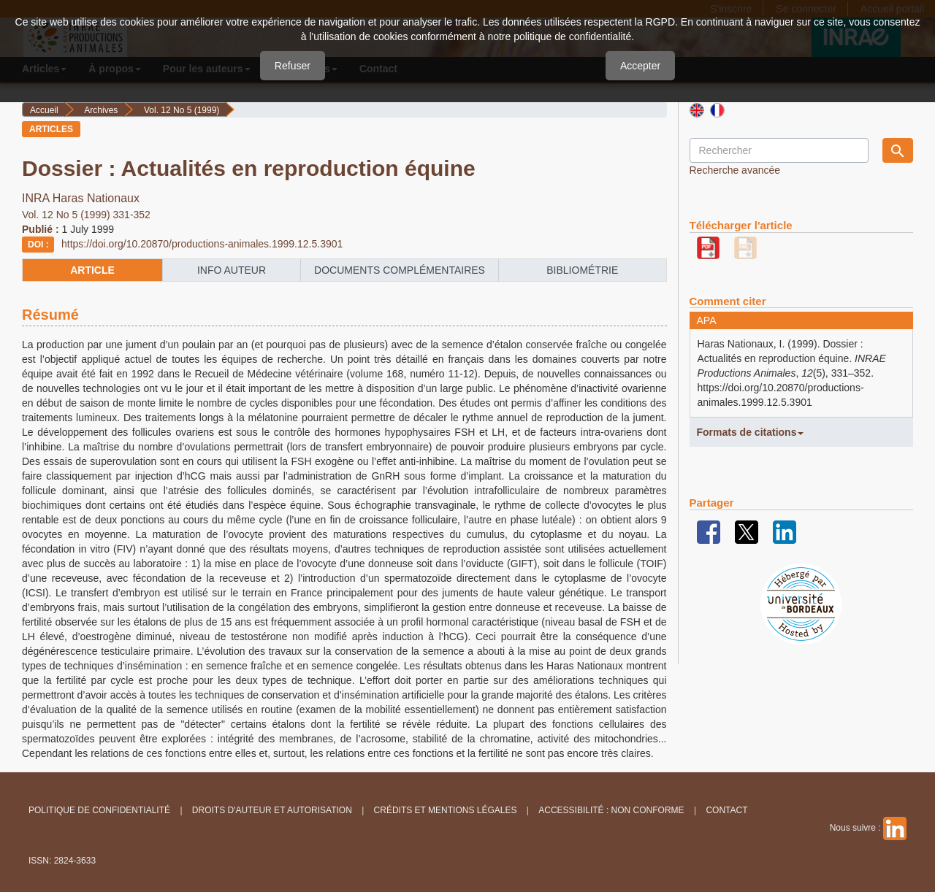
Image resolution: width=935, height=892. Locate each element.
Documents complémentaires (399, 270)
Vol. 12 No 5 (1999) (181, 110)
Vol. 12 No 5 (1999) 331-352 (86, 214)
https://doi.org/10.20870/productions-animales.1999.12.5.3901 (202, 244)
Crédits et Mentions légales (445, 810)
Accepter (640, 66)
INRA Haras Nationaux (81, 198)
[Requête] (779, 150)
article (92, 270)
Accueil (44, 110)
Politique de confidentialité (99, 810)
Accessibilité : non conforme (611, 810)
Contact (726, 810)
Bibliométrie (582, 270)
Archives (101, 110)
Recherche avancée (735, 170)
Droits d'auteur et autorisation (272, 810)
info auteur (231, 270)
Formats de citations (750, 432)
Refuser (292, 66)
